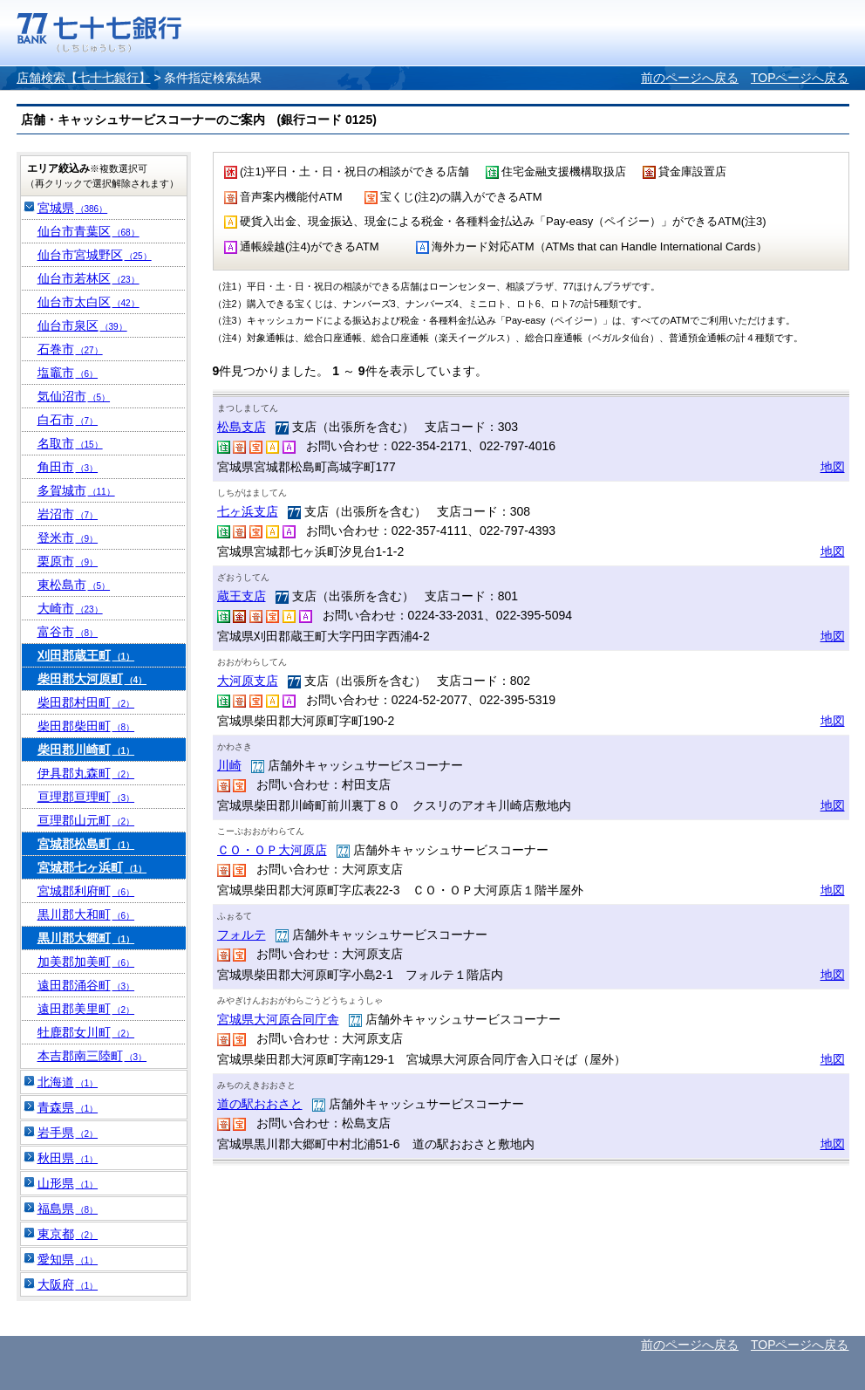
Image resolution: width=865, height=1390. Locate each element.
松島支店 (241, 427)
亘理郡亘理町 (86, 797)
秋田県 (68, 1158)
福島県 (68, 1208)
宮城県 (72, 208)
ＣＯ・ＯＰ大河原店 (272, 850)
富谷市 (68, 632)
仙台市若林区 (88, 278)
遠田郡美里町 (86, 1009)
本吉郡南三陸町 (92, 1056)
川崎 (229, 765)
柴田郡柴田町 (86, 726)
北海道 (68, 1082)
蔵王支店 (241, 596)
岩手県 (68, 1133)
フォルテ (241, 935)
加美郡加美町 (86, 962)
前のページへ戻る (690, 78)
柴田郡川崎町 (86, 750)
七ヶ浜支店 (247, 511)
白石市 (68, 420)
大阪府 (68, 1284)
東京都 (68, 1234)
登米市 (68, 537)
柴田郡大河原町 (92, 679)
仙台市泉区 (82, 325)
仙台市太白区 (88, 302)
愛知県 (68, 1259)
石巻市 (70, 349)
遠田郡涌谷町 (86, 985)
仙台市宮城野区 (94, 255)
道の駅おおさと (260, 1104)
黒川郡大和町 (86, 914)
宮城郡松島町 (86, 844)
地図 (833, 467)
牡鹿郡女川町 (86, 1032)
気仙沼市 (74, 396)
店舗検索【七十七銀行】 (84, 78)
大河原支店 (247, 681)
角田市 (68, 467)
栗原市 (68, 561)
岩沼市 (68, 514)
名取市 (70, 443)
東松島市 (74, 585)
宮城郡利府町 (86, 891)
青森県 (68, 1107)
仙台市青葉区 (88, 231)
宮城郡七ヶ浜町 (92, 867)
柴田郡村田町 (86, 702)
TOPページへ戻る (800, 78)
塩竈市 (68, 373)
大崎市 (70, 608)
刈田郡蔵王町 (86, 655)
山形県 (68, 1183)
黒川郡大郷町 (86, 938)
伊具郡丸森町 (86, 773)
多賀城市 (76, 490)
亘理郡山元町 (86, 820)
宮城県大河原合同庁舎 (278, 1019)
